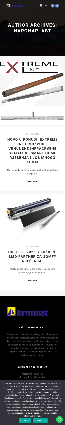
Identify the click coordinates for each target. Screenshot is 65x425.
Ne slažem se (40, 421)
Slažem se (25, 421)
